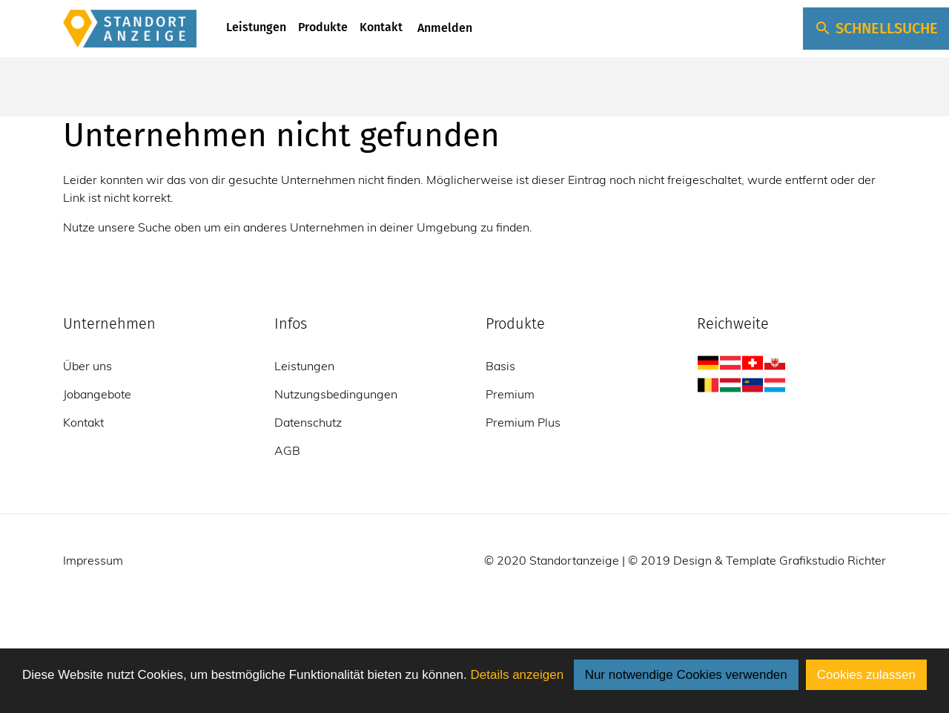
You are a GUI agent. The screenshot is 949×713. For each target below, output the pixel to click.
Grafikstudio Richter (832, 560)
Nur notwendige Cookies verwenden (686, 675)
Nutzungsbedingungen (335, 394)
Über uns (87, 365)
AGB (287, 450)
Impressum (93, 560)
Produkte (323, 27)
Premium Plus (523, 422)
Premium (510, 394)
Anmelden (443, 28)
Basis (500, 365)
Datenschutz (308, 422)
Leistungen (256, 27)
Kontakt (381, 27)
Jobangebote (97, 394)
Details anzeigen (516, 675)
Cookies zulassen (866, 675)
